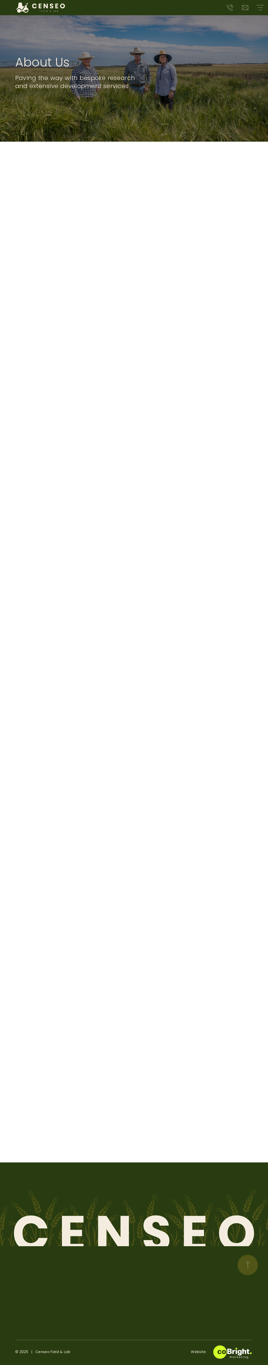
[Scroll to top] (248, 1265)
